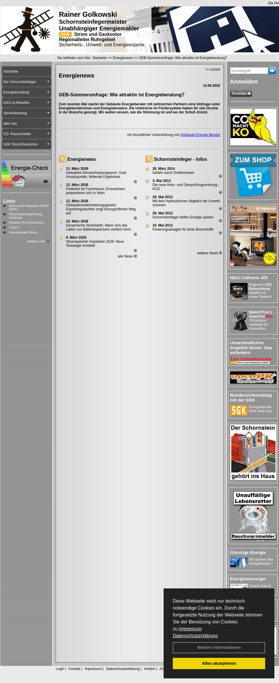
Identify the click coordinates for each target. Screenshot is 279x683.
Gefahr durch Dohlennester (173, 173)
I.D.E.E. (14, 227)
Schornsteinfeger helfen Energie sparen (183, 217)
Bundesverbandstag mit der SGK (251, 397)
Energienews (82, 159)
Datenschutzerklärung (195, 635)
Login (60, 669)
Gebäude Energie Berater (200, 135)
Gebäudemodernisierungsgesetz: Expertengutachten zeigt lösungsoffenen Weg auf (101, 209)
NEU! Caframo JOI (249, 277)
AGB (162, 669)
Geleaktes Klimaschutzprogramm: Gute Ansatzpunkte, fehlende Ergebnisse (96, 175)
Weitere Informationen (219, 647)
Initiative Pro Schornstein (26, 222)
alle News (127, 256)
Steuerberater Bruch (23, 232)
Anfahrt (149, 669)
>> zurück (212, 69)
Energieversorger (248, 578)
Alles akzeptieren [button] (219, 663)
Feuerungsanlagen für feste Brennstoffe (183, 229)
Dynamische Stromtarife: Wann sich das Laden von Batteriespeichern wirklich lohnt (98, 227)
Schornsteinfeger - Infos (180, 159)
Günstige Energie (248, 552)
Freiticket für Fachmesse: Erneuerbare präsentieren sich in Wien (95, 191)
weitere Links (38, 241)
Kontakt (74, 669)
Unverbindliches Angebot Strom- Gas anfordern (251, 347)
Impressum (190, 628)
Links (9, 201)
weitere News (209, 253)
